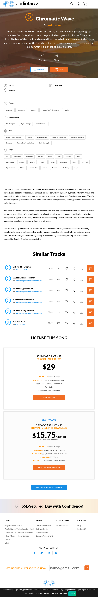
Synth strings (26, 124)
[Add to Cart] (90, 268)
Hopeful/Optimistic (59, 137)
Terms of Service (43, 525)
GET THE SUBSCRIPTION (49, 467)
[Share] (57, 57)
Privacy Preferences (60, 593)
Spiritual (85, 162)
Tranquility (33, 168)
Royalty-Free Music (13, 525)
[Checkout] (84, 4)
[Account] (78, 4)
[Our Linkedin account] (49, 553)
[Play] (28, 17)
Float (78, 156)
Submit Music (62, 525)
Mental (21, 162)
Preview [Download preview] (39, 69)
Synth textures (41, 124)
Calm (58, 156)
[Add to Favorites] (42, 57)
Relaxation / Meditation (25, 143)
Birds (50, 156)
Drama (29, 137)
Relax (52, 162)
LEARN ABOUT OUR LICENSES (49, 487)
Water (54, 168)
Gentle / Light (42, 137)
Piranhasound (21, 270)
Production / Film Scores (50, 110)
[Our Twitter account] (41, 553)
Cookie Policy (42, 532)
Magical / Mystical (77, 137)
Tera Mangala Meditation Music (28, 280)
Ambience (17, 156)
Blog (7, 543)
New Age (33, 110)
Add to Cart (49, 397)
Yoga (76, 168)
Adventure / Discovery (14, 137)
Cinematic (21, 110)
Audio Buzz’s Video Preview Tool (19, 529)
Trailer (66, 110)
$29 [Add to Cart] (59, 69)
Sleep (74, 162)
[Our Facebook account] (34, 553)
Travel (45, 168)
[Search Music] (71, 4)
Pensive (9, 143)
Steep (22, 168)
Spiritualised (10, 168)
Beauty (40, 156)
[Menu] (91, 4)
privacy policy (43, 593)
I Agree (72, 593)
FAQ (79, 525)
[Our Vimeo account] (56, 553)
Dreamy (68, 156)
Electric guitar (11, 124)
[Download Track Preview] (81, 268)
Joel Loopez (54, 25)
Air (7, 156)
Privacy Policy (42, 529)
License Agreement (44, 536)
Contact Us (82, 529)
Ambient (9, 110)
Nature (32, 162)
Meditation (10, 162)
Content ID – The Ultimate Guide (19, 532)
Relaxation (63, 162)
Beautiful (29, 156)
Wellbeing (65, 168)
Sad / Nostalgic (44, 143)
